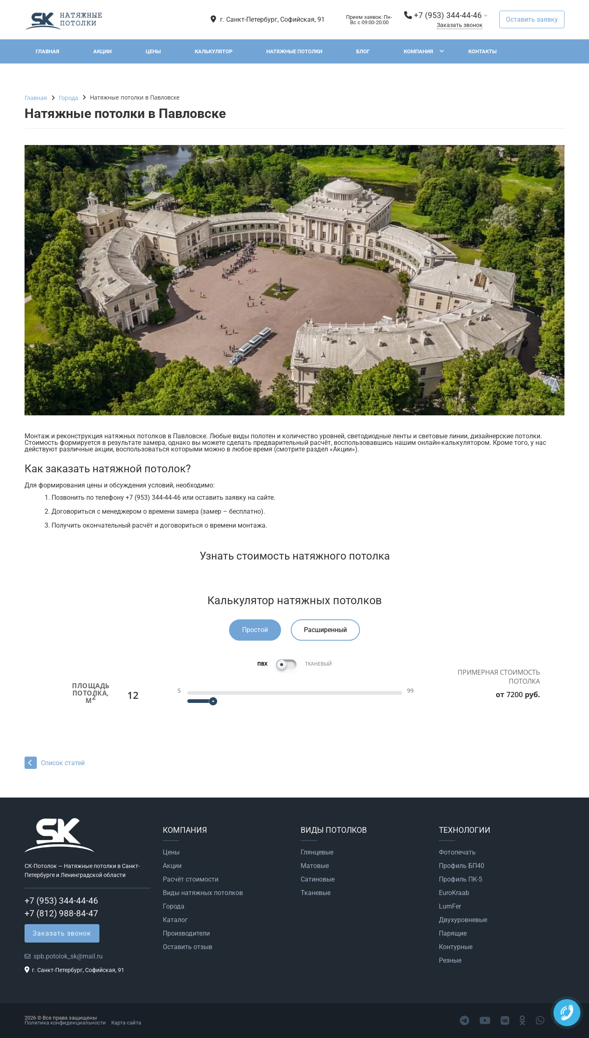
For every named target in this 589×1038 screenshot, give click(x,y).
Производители (186, 933)
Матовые (315, 866)
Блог (363, 51)
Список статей (55, 763)
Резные (450, 960)
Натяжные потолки (294, 51)
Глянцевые (317, 852)
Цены (153, 51)
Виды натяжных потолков (203, 893)
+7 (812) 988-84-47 (61, 913)
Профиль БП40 (461, 866)
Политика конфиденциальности (65, 1023)
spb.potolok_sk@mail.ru (68, 956)
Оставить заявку (532, 19)
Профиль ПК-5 (460, 879)
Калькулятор (213, 51)
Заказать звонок (460, 25)
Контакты (482, 51)
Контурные (455, 947)
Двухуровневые (463, 920)
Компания (418, 51)
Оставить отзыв (187, 947)
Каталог (175, 920)
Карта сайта (126, 1023)
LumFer (450, 906)
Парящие (453, 933)
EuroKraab (454, 893)
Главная (47, 51)
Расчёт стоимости (190, 879)
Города (173, 906)
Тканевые (315, 893)
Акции (102, 51)
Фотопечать (457, 852)
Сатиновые (318, 879)
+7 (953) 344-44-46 (448, 15)
